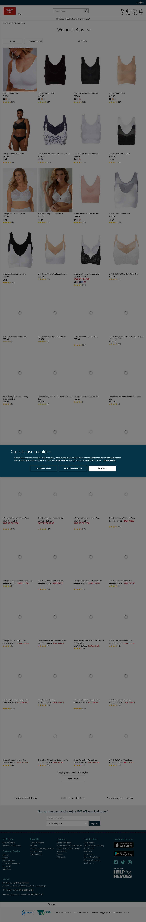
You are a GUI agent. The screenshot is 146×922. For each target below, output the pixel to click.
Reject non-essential (73, 468)
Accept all (102, 468)
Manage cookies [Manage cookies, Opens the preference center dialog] (44, 468)
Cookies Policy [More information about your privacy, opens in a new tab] (109, 460)
